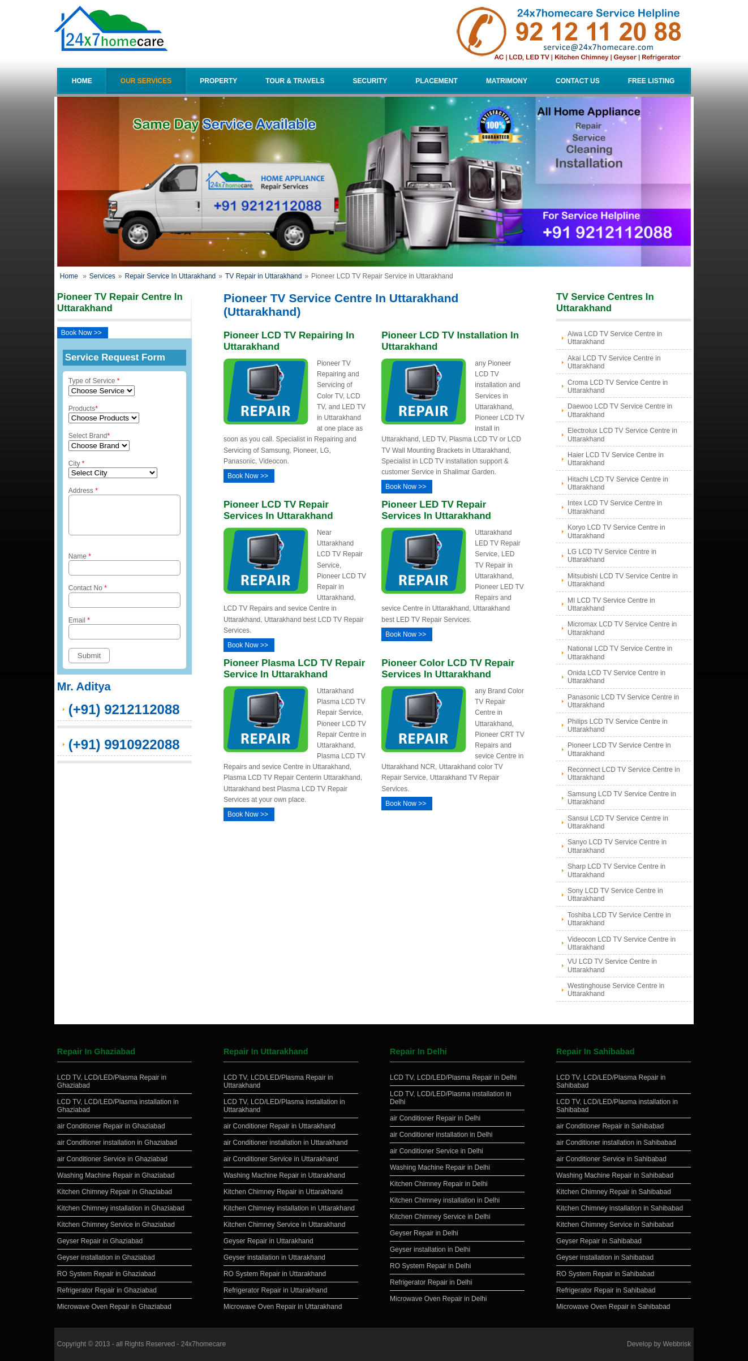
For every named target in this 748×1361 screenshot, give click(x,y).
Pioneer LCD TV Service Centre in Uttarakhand (619, 749)
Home (82, 81)
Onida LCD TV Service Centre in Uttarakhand (616, 677)
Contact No (124, 602)
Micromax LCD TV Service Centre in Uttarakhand (622, 628)
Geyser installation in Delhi (430, 1249)
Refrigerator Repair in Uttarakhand (275, 1290)
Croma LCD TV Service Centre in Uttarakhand (618, 386)
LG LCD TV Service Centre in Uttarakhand (612, 556)
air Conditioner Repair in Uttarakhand (279, 1126)
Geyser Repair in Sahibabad (599, 1241)
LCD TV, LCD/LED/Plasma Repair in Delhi (453, 1077)
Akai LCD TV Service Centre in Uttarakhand (614, 362)
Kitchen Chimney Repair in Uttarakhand (283, 1192)
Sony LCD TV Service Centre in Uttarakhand (615, 895)
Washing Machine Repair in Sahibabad (614, 1175)
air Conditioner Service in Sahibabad (611, 1159)
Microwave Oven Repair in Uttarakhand (282, 1307)
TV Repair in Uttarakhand (263, 276)
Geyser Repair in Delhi (424, 1233)
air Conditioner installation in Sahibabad (616, 1143)
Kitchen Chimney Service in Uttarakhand (284, 1225)
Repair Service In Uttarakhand (170, 276)
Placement (436, 81)
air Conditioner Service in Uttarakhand (280, 1159)
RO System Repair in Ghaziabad (106, 1274)
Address (124, 514)
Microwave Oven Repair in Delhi (438, 1299)
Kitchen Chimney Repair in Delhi (439, 1184)
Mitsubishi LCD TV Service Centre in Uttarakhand (623, 580)
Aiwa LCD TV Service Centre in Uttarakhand (615, 338)
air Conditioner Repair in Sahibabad (610, 1126)
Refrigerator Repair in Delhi (431, 1282)
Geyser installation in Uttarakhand (274, 1257)
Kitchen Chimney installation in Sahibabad (619, 1208)
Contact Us (578, 81)
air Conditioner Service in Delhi (436, 1151)
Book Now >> (81, 333)
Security (370, 81)
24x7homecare (203, 1344)
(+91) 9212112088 (124, 716)
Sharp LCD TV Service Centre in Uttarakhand (616, 870)
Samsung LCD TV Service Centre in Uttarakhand (622, 798)
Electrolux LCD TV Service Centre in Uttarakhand (622, 435)
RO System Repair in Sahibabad (605, 1274)
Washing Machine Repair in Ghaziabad (116, 1175)
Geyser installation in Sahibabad (605, 1257)
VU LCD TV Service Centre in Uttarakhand (612, 965)
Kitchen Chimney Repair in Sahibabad (613, 1192)
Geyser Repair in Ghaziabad (100, 1241)
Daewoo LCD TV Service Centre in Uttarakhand (620, 410)
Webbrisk (677, 1344)
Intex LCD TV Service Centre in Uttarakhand (615, 507)
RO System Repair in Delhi (430, 1266)
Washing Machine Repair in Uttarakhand (284, 1175)
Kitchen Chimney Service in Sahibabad (614, 1225)
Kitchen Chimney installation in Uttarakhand (289, 1208)
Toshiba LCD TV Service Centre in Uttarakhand (619, 919)
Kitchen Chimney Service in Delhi (440, 1217)
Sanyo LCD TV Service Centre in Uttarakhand (617, 846)
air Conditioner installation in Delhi (441, 1135)
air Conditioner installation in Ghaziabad (117, 1143)
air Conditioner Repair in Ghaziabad (111, 1126)
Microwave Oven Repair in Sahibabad (613, 1307)
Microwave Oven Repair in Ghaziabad (114, 1307)
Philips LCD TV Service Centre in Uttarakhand (618, 725)
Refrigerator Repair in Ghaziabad (107, 1290)
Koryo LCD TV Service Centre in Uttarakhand (616, 531)
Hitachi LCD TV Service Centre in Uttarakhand (618, 483)
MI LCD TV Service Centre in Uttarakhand (611, 604)
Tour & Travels (294, 81)
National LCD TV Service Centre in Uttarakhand (620, 652)
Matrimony (506, 81)
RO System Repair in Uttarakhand (274, 1274)
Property (218, 81)
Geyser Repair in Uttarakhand (268, 1241)
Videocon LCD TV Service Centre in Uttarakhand (622, 943)
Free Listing (651, 81)
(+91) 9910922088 (124, 751)
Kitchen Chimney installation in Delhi (445, 1200)
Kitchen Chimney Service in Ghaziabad (116, 1225)
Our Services (146, 81)
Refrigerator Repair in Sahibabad (605, 1290)
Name (124, 570)
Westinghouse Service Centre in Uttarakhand (616, 990)
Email (124, 634)
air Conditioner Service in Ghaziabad (112, 1159)
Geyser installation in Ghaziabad (106, 1257)
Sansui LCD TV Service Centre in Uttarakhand (618, 822)
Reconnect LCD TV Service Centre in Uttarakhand (624, 774)
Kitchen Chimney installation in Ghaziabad (120, 1208)
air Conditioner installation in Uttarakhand (285, 1143)
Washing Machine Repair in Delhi (440, 1167)
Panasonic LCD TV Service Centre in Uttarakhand (623, 701)
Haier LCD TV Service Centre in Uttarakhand (616, 459)
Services (102, 276)
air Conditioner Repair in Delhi (435, 1118)
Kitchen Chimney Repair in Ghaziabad (114, 1192)
